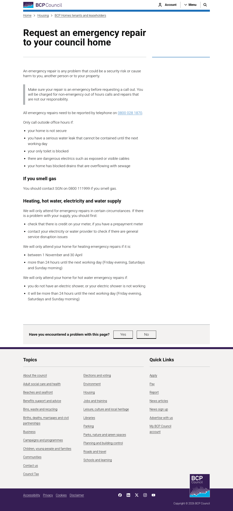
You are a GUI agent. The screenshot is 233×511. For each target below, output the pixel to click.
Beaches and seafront (38, 392)
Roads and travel (94, 451)
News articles (159, 401)
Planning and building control (103, 443)
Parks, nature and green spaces (104, 435)
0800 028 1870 (130, 113)
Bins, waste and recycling (40, 409)
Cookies (61, 495)
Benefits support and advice (42, 401)
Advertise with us (161, 418)
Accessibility (31, 495)
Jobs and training (95, 401)
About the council (35, 375)
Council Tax (31, 474)
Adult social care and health (42, 384)
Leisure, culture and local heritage (106, 409)
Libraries (89, 418)
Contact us (30, 465)
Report (154, 392)
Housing (43, 15)
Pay (152, 384)
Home (27, 15)
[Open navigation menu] (190, 5)
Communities (32, 457)
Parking (88, 426)
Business (29, 432)
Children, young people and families (47, 449)
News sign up (159, 409)
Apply (153, 375)
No (146, 334)
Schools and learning (97, 460)
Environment (92, 384)
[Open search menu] (205, 5)
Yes (123, 334)
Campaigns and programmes (43, 440)
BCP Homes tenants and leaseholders (80, 15)
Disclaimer (77, 495)
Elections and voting (97, 375)
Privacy (48, 495)
